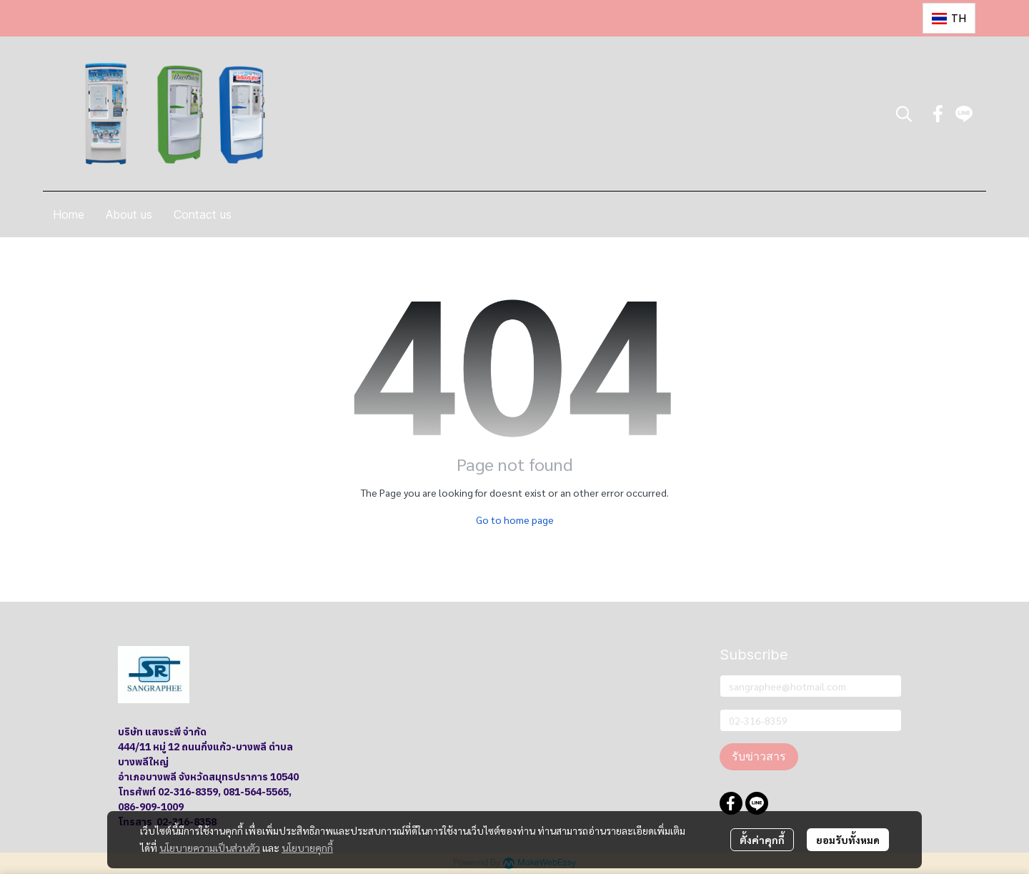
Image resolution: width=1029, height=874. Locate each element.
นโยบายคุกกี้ (307, 847)
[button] (949, 18)
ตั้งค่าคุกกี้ (762, 839)
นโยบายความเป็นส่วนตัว (209, 847)
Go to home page (515, 519)
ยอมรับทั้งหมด (848, 839)
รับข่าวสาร (759, 756)
